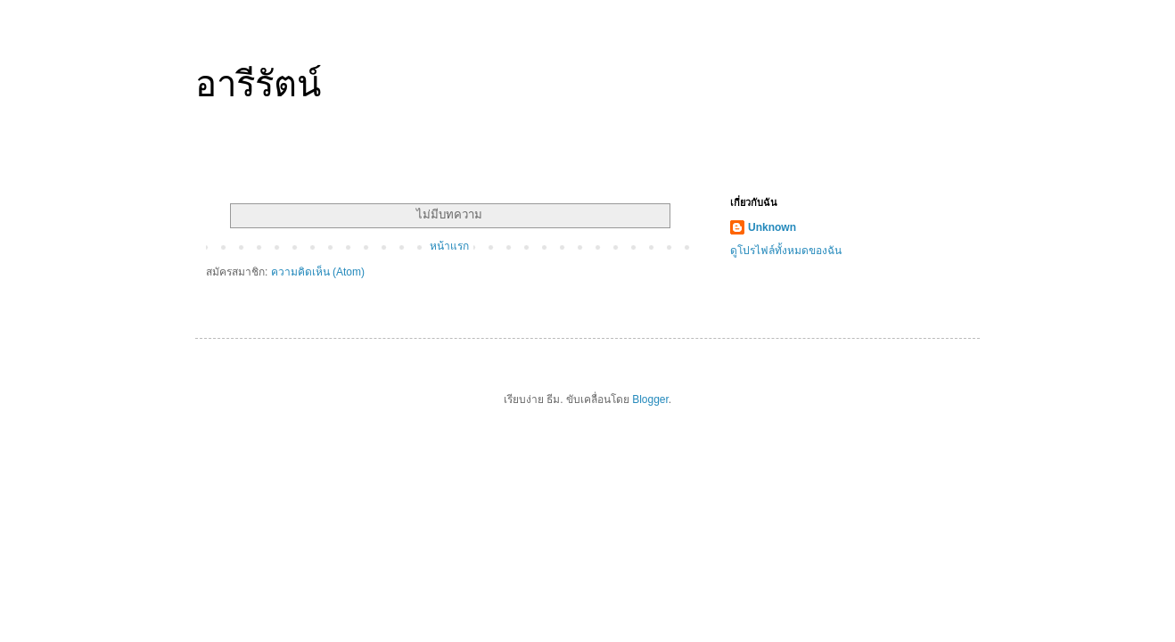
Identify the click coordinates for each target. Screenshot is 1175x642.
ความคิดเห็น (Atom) (318, 272)
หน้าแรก (449, 246)
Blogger (650, 399)
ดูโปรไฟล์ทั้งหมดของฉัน (786, 250)
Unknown (772, 227)
